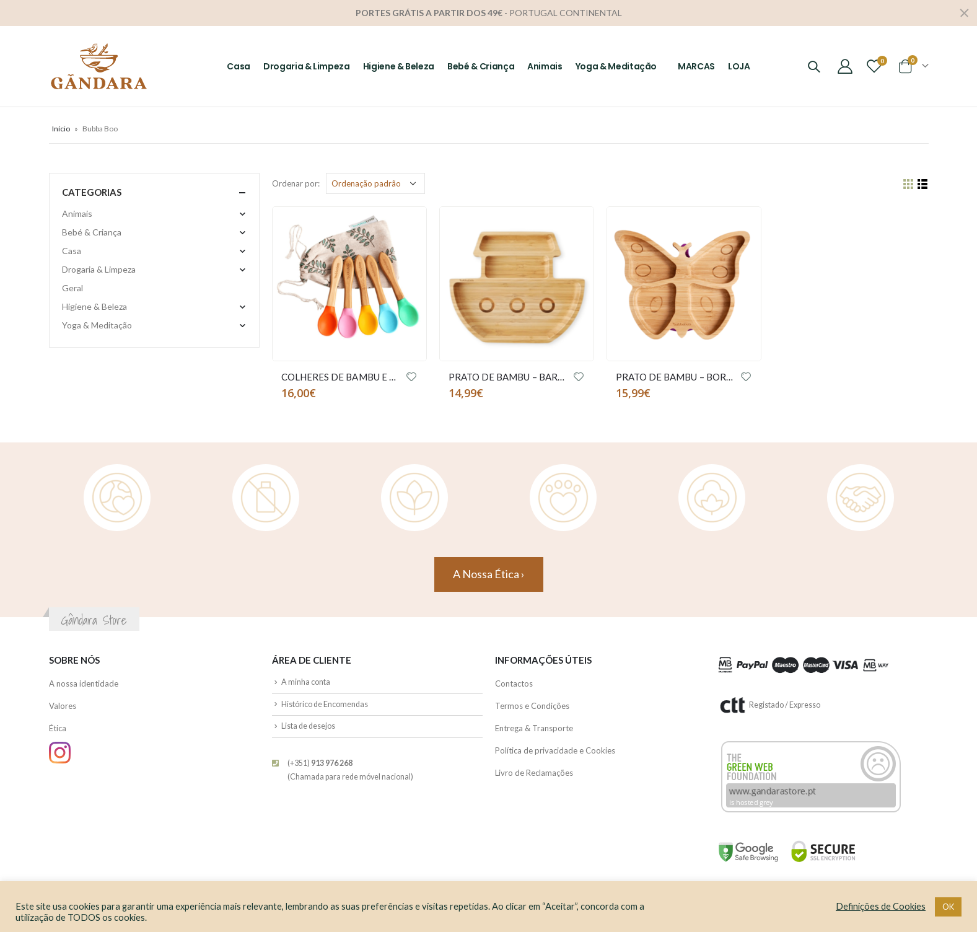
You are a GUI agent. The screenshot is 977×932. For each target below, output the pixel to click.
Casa (238, 66)
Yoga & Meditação (616, 66)
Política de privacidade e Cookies (555, 750)
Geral (72, 288)
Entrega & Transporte (534, 728)
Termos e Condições (532, 706)
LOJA (739, 66)
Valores (62, 706)
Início (61, 128)
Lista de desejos (308, 726)
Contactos (514, 683)
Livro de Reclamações (534, 773)
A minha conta (305, 682)
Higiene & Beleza (398, 66)
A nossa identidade (83, 683)
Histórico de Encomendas (324, 704)
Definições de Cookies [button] (881, 906)
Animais (545, 66)
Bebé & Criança (480, 66)
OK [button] (948, 907)
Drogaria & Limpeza (306, 66)
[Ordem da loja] (375, 183)
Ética (57, 728)
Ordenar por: (296, 183)
